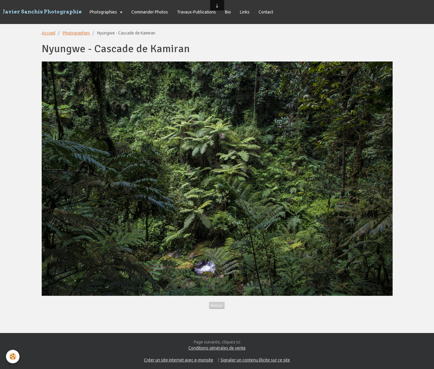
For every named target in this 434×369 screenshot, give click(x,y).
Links (245, 12)
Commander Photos (149, 12)
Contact (266, 12)
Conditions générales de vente (217, 348)
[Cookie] (12, 356)
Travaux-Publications (196, 12)
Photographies (104, 12)
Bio (228, 12)
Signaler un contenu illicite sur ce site (255, 360)
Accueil (48, 33)
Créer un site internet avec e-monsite (178, 360)
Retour (217, 305)
